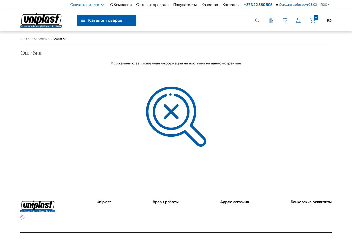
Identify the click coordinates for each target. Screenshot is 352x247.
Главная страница (34, 38)
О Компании (121, 4)
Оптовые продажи (152, 4)
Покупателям (185, 4)
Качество (209, 4)
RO (329, 21)
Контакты (231, 4)
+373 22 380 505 (258, 4)
